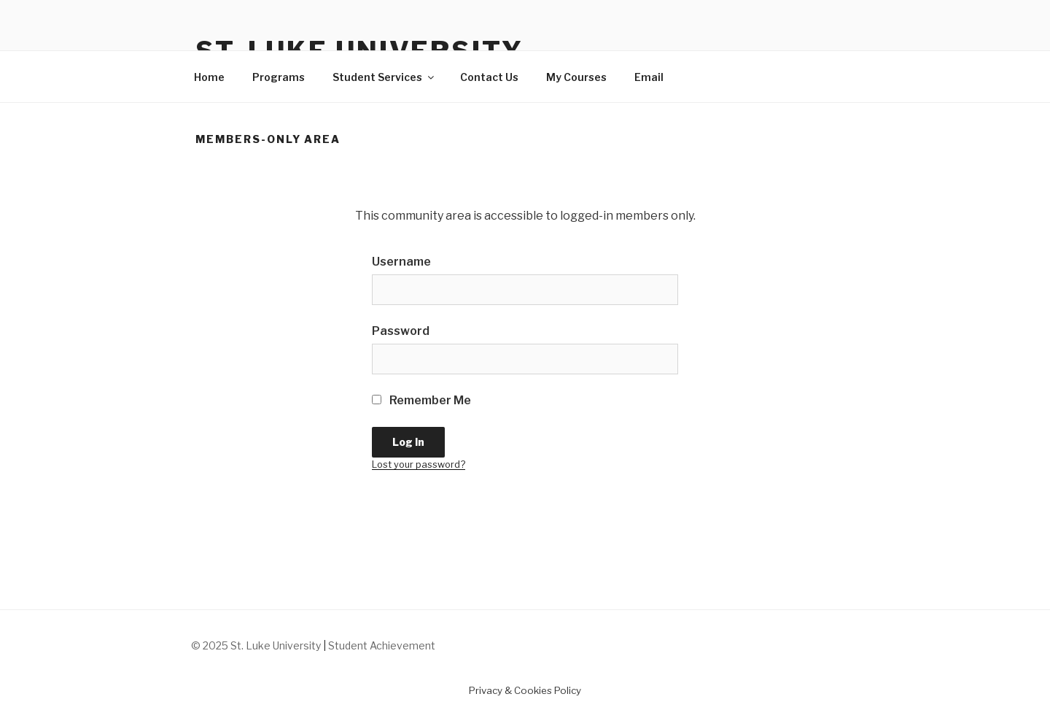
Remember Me (421, 400)
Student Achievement (381, 645)
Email (649, 77)
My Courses (576, 77)
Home (209, 77)
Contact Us (489, 77)
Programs (278, 77)
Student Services (384, 77)
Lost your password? (418, 464)
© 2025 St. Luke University (257, 645)
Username (401, 262)
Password (400, 331)
